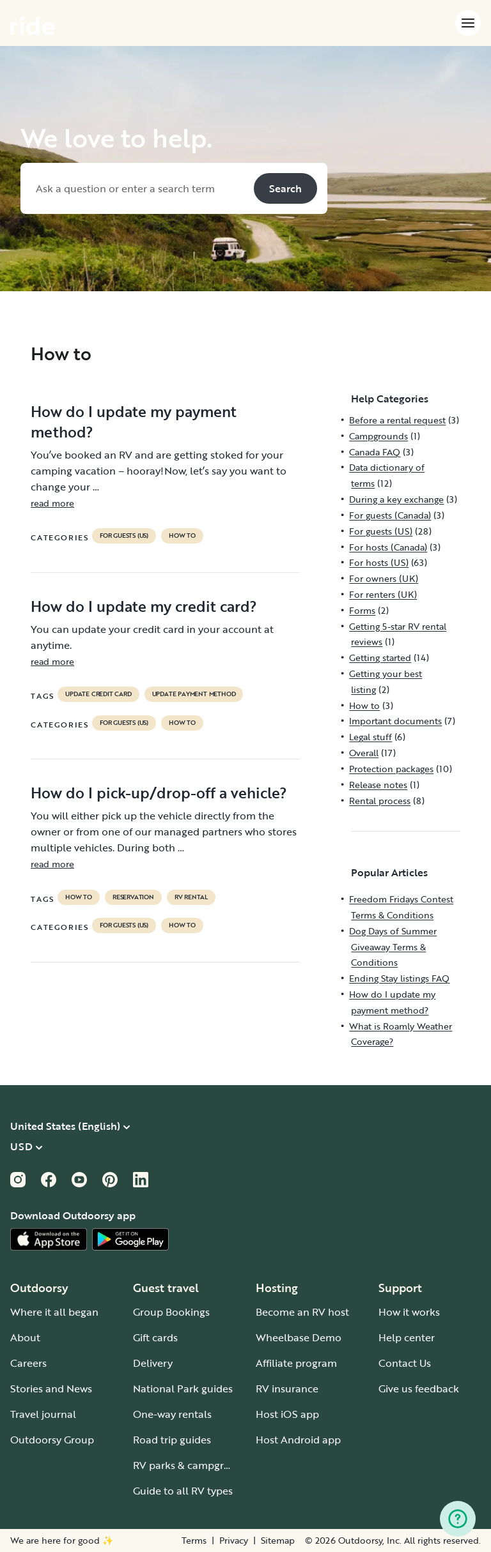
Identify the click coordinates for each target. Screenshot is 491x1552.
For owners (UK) (383, 578)
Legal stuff (370, 736)
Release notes (378, 784)
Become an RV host (302, 1312)
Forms (362, 610)
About (25, 1337)
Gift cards (155, 1337)
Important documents (395, 720)
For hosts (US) (379, 562)
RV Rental (191, 897)
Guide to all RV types (183, 1490)
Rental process (379, 800)
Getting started (380, 657)
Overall (363, 752)
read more (52, 503)
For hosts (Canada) (388, 547)
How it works (409, 1312)
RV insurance (287, 1388)
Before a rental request (397, 420)
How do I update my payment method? (134, 421)
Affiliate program (296, 1363)
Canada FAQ (374, 452)
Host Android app (298, 1439)
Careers (28, 1363)
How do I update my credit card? (144, 606)
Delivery (153, 1363)
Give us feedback (418, 1388)
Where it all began (54, 1312)
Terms (194, 1540)
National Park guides (183, 1388)
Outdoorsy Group (52, 1439)
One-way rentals (172, 1414)
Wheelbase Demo (298, 1337)
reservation (133, 897)
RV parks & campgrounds (193, 1465)
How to (182, 536)
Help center (406, 1337)
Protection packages (391, 768)
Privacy (233, 1540)
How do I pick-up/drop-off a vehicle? (159, 792)
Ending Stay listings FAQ (399, 978)
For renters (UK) (383, 594)
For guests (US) (124, 536)
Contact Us (404, 1363)
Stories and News (51, 1388)
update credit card (98, 694)
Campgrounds (378, 436)
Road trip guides (172, 1439)
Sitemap (278, 1540)
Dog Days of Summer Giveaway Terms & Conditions (393, 947)
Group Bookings (171, 1312)
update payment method (194, 694)
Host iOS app (287, 1414)
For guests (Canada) (390, 515)
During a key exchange (396, 499)
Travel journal (43, 1414)
